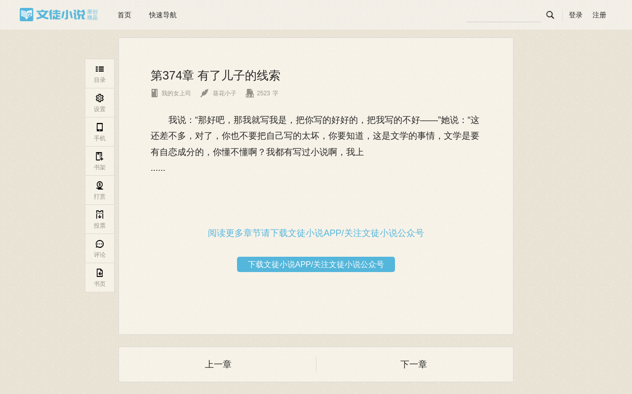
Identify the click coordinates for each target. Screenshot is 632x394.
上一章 (218, 364)
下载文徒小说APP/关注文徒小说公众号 (316, 264)
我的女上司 (171, 93)
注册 (599, 15)
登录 (576, 15)
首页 (124, 15)
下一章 (413, 364)
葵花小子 (218, 93)
